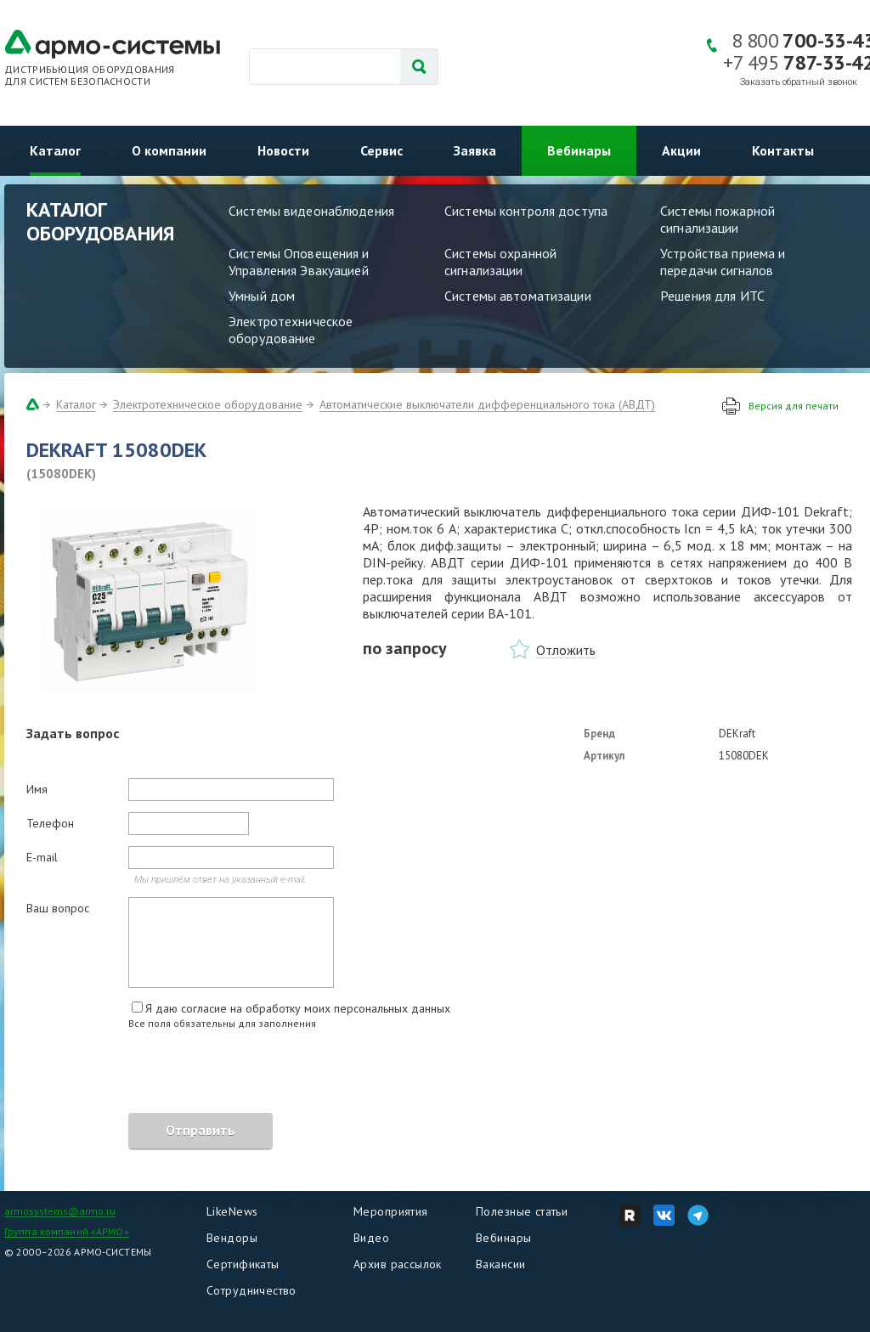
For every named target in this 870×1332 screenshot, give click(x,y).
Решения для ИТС (712, 295)
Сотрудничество (251, 1290)
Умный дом (262, 295)
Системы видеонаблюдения (311, 210)
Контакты (783, 150)
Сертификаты (243, 1264)
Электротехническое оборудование (291, 330)
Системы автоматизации (517, 295)
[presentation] (155, 1074)
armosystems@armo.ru (60, 1211)
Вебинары (579, 150)
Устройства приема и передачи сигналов (722, 262)
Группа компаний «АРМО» (66, 1231)
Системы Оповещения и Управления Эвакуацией (299, 262)
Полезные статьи (522, 1211)
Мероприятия (390, 1211)
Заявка (475, 150)
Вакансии (500, 1264)
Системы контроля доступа (525, 210)
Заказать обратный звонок (798, 81)
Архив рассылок (397, 1264)
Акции (681, 150)
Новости (283, 150)
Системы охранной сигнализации (500, 262)
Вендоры (231, 1237)
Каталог (55, 150)
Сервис (381, 150)
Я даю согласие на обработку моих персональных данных (297, 1008)
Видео (371, 1237)
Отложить (566, 649)
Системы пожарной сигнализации (717, 219)
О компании (169, 150)
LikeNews (231, 1211)
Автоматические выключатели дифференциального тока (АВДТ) (487, 404)
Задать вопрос (72, 733)
